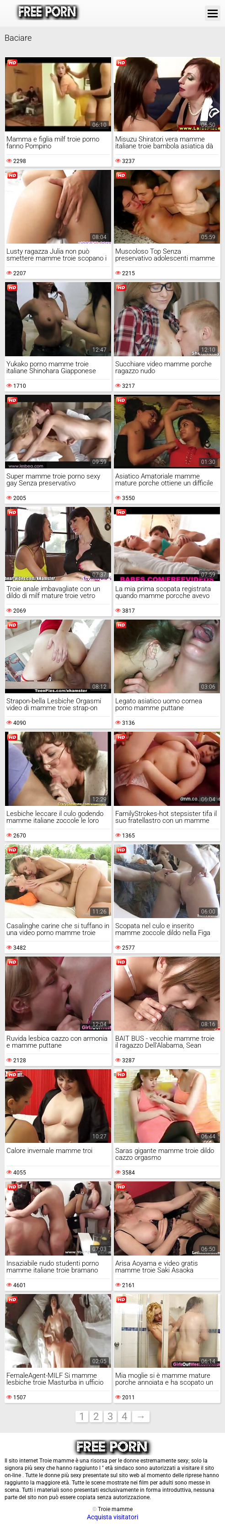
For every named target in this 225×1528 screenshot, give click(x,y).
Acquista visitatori (112, 1517)
